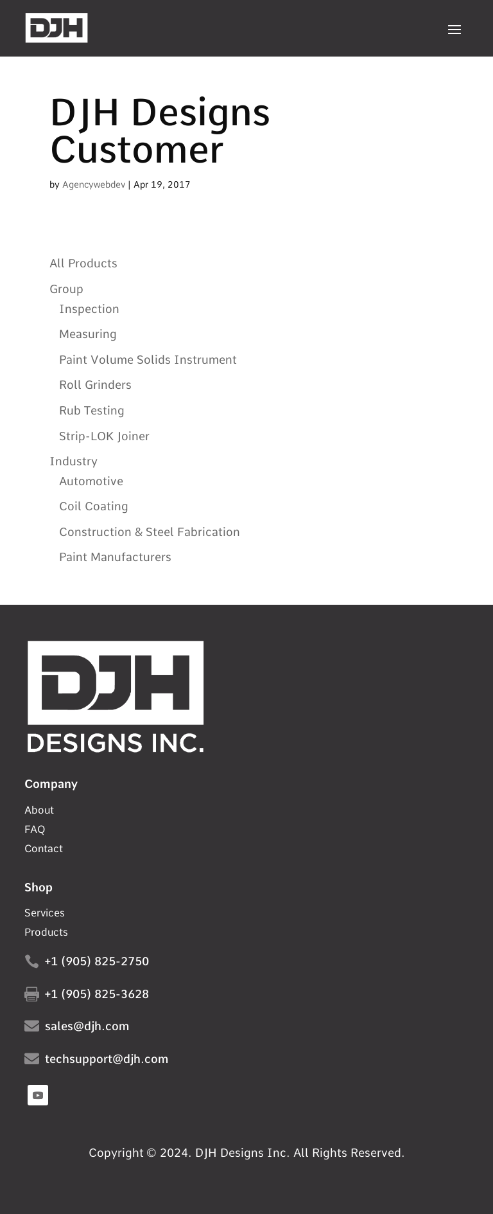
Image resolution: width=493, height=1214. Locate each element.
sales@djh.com (87, 1026)
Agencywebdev (93, 184)
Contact (43, 849)
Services (44, 914)
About (39, 811)
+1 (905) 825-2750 (97, 961)
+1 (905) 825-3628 (97, 994)
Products (46, 933)
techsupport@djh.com (106, 1059)
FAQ (34, 830)
